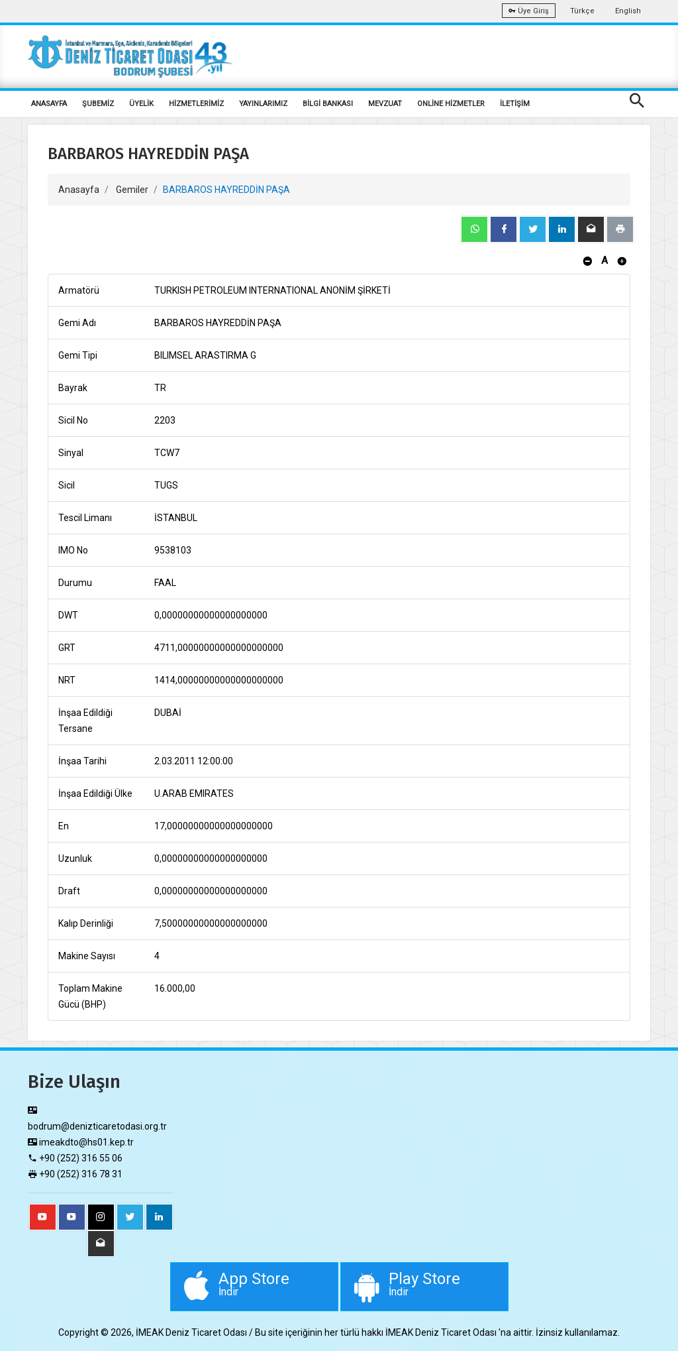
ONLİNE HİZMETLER (451, 103)
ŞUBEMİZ (98, 103)
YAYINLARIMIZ (263, 103)
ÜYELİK (141, 103)
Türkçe (582, 11)
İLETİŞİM (515, 103)
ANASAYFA (49, 103)
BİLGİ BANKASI (328, 103)
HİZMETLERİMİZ (196, 103)
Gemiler (132, 189)
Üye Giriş (528, 11)
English (628, 11)
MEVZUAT (385, 103)
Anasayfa (78, 189)
